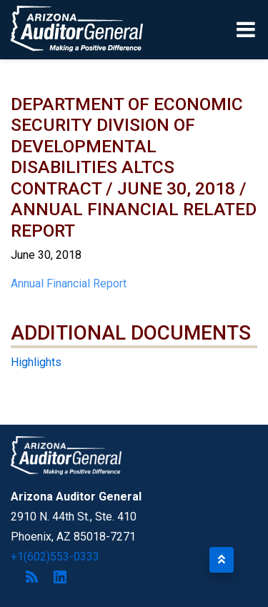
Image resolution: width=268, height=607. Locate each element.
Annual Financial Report (68, 283)
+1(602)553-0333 (55, 556)
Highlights (36, 362)
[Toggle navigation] (247, 29)
